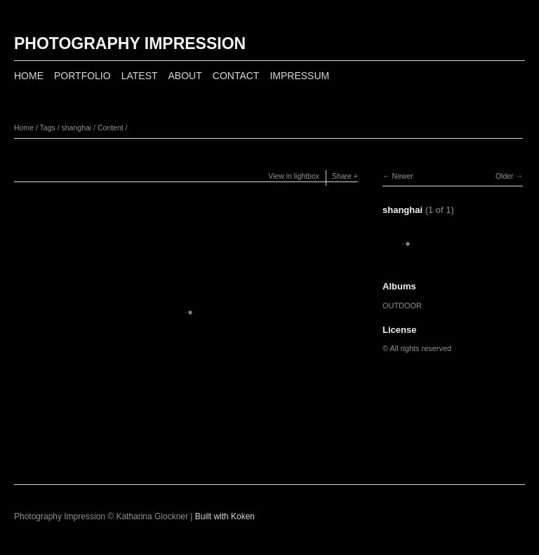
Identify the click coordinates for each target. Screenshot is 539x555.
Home (24, 127)
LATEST (139, 75)
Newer (402, 176)
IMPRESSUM (299, 75)
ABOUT (185, 75)
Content (111, 127)
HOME (29, 75)
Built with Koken (225, 516)
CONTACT (236, 75)
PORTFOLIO (82, 75)
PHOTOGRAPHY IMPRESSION (130, 43)
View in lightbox (293, 176)
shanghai (77, 127)
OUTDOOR (402, 305)
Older (504, 176)
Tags (47, 127)
